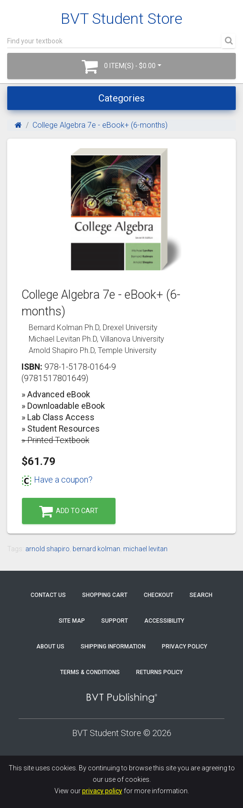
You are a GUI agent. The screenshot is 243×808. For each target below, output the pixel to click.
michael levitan (145, 549)
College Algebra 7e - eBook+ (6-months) (100, 125)
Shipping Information (113, 646)
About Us (50, 646)
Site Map (72, 620)
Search (201, 595)
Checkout (158, 595)
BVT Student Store (121, 19)
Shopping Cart (104, 595)
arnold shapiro (47, 549)
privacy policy (102, 791)
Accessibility (164, 620)
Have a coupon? (57, 480)
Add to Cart (68, 511)
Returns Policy (159, 672)
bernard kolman (96, 549)
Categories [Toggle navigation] (121, 98)
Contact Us (48, 595)
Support (114, 620)
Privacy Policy (184, 646)
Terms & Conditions (90, 672)
